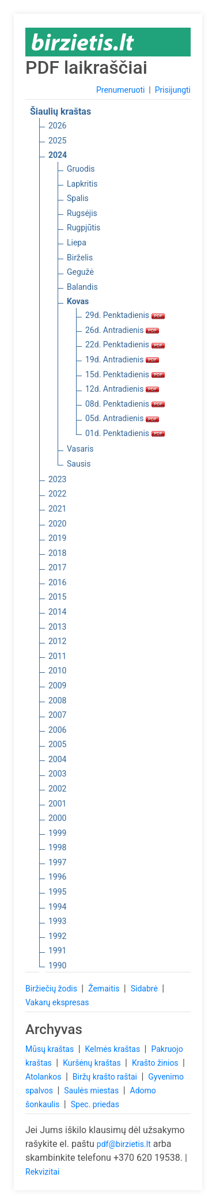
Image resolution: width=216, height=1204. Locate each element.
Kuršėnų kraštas (93, 1062)
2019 (57, 538)
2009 (57, 685)
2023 (57, 479)
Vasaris (80, 448)
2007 (57, 715)
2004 (57, 759)
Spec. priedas (95, 1104)
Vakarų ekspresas (57, 1002)
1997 (57, 862)
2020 (57, 523)
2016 (57, 582)
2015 (57, 596)
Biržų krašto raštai (106, 1076)
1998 (57, 847)
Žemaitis (105, 988)
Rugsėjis (82, 213)
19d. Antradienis (122, 359)
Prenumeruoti (120, 89)
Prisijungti (173, 89)
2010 (57, 670)
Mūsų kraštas (50, 1049)
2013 (57, 626)
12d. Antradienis (122, 388)
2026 (57, 125)
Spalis (78, 198)
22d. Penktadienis (125, 344)
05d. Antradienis (122, 418)
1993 (57, 921)
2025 (57, 140)
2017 (57, 567)
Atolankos (44, 1076)
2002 (57, 788)
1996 (57, 876)
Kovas (78, 301)
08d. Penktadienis (125, 403)
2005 (57, 744)
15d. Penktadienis (125, 374)
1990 (57, 965)
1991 (57, 950)
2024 (57, 155)
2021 (57, 508)
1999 (57, 833)
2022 (57, 493)
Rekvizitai (42, 1171)
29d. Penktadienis (125, 315)
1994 (57, 906)
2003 (57, 773)
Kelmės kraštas (113, 1049)
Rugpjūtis (83, 227)
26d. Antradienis (122, 330)
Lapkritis (82, 183)
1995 (57, 891)
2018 (57, 553)
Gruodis (81, 168)
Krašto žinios (156, 1062)
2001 (57, 803)
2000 (57, 818)
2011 (57, 656)
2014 (57, 611)
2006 (57, 729)
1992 (57, 936)
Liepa (76, 242)
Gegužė (80, 272)
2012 (57, 641)
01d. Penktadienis (125, 433)
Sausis (79, 463)
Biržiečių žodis (52, 988)
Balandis (82, 286)
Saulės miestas (92, 1090)
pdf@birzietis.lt (124, 1144)
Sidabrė (145, 988)
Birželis (80, 257)
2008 (57, 700)
